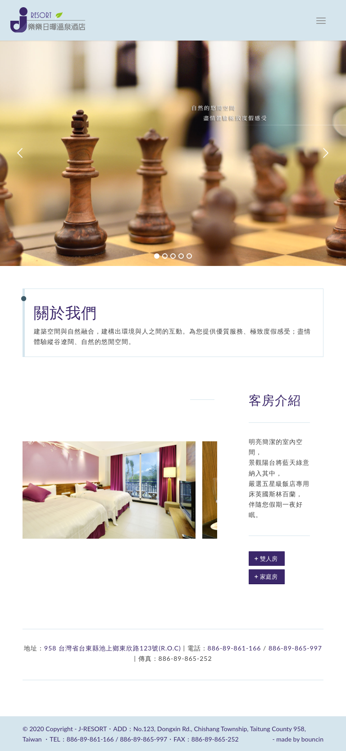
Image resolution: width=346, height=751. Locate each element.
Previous (20, 153)
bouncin (312, 739)
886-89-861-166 (234, 648)
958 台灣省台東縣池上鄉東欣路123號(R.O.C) (112, 648)
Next (325, 153)
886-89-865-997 (295, 648)
